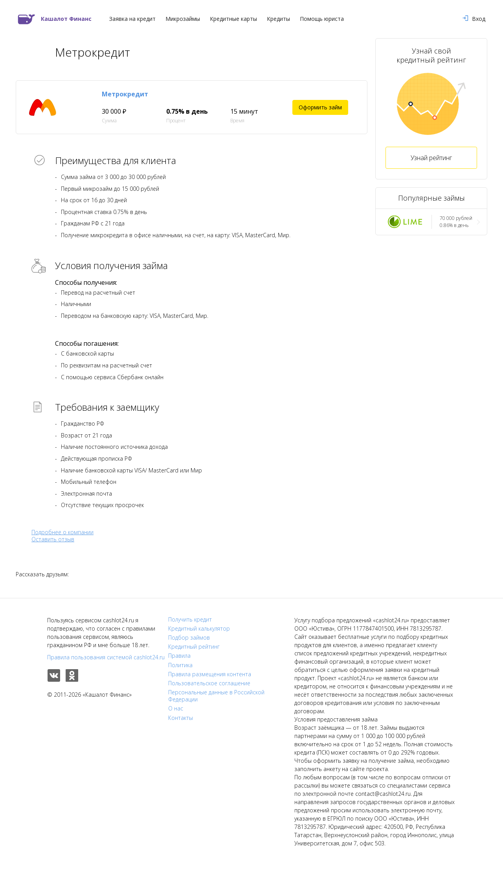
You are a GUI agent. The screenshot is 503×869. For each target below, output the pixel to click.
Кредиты (278, 18)
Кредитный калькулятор (199, 628)
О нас (175, 708)
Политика (180, 665)
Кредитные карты (233, 18)
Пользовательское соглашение (209, 683)
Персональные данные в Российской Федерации (216, 696)
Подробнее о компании (62, 532)
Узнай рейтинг (431, 157)
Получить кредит (190, 619)
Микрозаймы (182, 18)
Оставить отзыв (52, 539)
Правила (179, 655)
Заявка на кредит (132, 18)
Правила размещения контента (209, 674)
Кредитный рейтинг (194, 646)
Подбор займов (189, 637)
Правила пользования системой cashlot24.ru (106, 657)
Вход (474, 18)
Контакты (180, 717)
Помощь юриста (322, 18)
